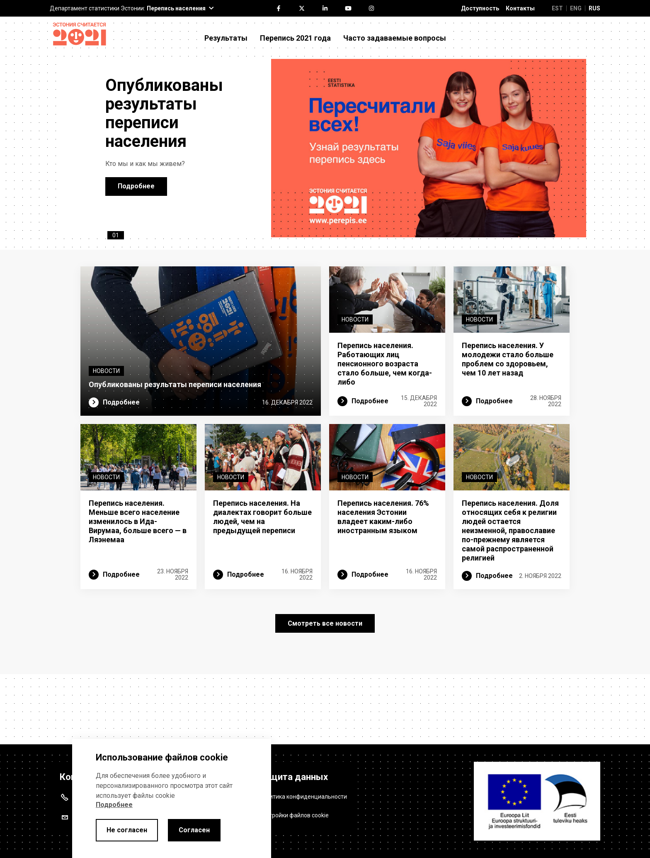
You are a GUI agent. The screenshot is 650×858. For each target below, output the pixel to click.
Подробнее (136, 218)
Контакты (520, 8)
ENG (576, 8)
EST (557, 8)
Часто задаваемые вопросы (394, 38)
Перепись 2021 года (295, 38)
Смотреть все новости (325, 691)
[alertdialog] (171, 798)
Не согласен (127, 830)
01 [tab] (115, 298)
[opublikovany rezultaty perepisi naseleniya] (428, 179)
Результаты (225, 38)
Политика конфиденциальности (303, 793)
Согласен (194, 830)
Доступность (480, 8)
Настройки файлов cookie (294, 812)
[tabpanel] (325, 179)
